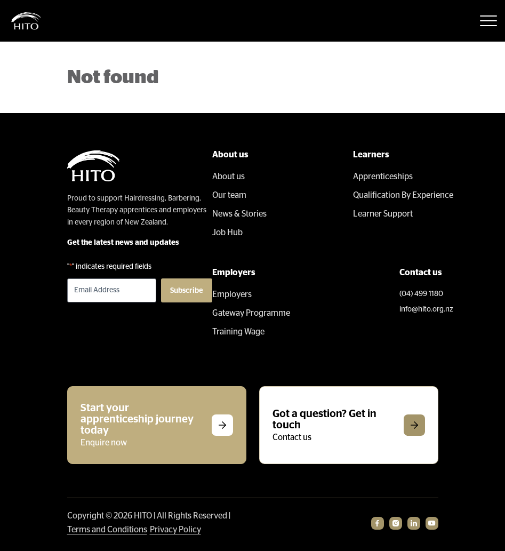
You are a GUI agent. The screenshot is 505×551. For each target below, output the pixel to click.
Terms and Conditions (107, 529)
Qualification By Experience (403, 195)
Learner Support (383, 214)
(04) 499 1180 (421, 294)
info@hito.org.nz (426, 309)
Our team (229, 195)
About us (228, 176)
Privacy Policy (175, 529)
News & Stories (239, 214)
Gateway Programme (251, 313)
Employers (232, 294)
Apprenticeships (383, 176)
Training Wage (238, 332)
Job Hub (227, 232)
